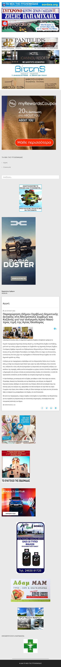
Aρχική (5, 162)
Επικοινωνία (7, 167)
